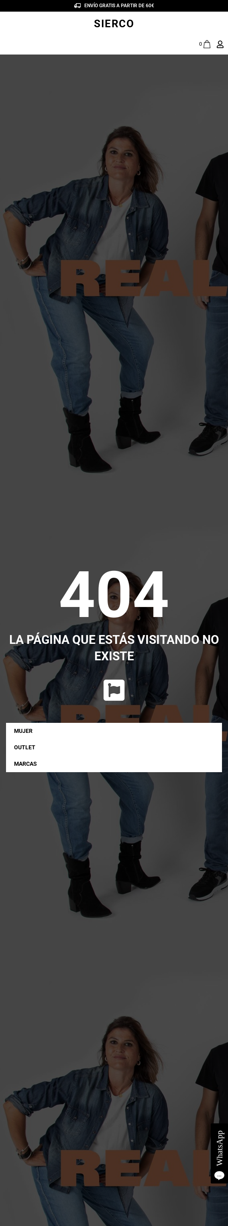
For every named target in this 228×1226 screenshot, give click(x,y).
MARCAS (27, 764)
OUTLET (24, 747)
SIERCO (114, 24)
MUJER (25, 731)
